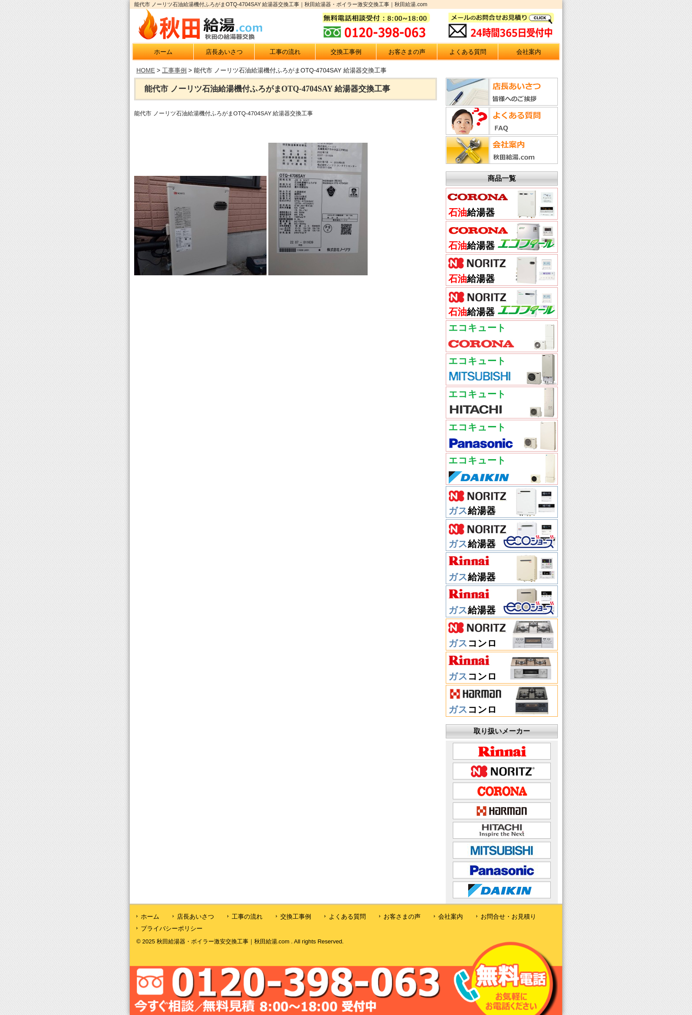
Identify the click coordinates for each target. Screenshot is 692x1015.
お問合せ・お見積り (508, 916)
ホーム (163, 51)
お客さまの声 (406, 51)
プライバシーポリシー (172, 928)
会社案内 (528, 51)
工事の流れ (285, 51)
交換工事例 (346, 51)
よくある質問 (467, 51)
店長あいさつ (224, 51)
